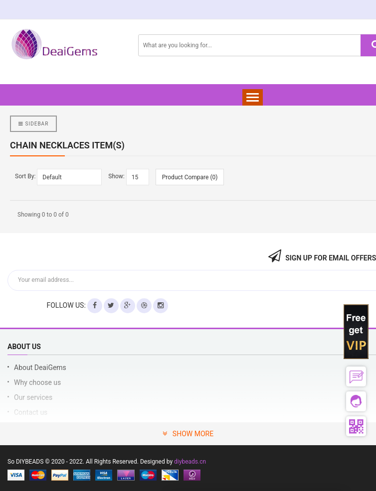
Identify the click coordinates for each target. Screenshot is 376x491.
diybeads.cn (190, 461)
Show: (116, 176)
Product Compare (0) (190, 177)
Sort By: (25, 176)
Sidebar (33, 123)
